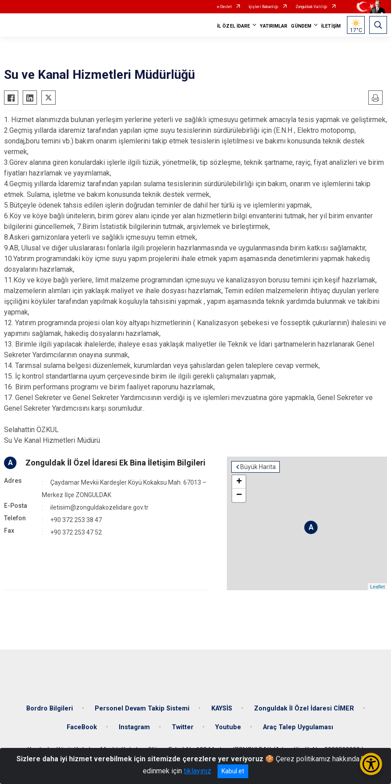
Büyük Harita (258, 466)
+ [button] (239, 482)
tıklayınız (197, 771)
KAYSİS (221, 708)
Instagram (134, 727)
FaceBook (82, 727)
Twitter (182, 727)
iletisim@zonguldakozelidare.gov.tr (99, 507)
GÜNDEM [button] (301, 26)
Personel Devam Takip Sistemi (142, 708)
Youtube (228, 727)
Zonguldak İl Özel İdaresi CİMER (304, 708)
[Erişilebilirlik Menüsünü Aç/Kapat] (371, 764)
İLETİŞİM (331, 26)
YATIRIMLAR (273, 26)
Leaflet (377, 586)
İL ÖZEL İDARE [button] (233, 26)
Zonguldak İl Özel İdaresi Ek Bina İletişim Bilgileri (115, 462)
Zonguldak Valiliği (311, 6)
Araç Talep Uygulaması (298, 727)
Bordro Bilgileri (49, 708)
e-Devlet (224, 6)
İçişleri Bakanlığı (263, 6)
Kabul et (233, 771)
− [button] (239, 495)
